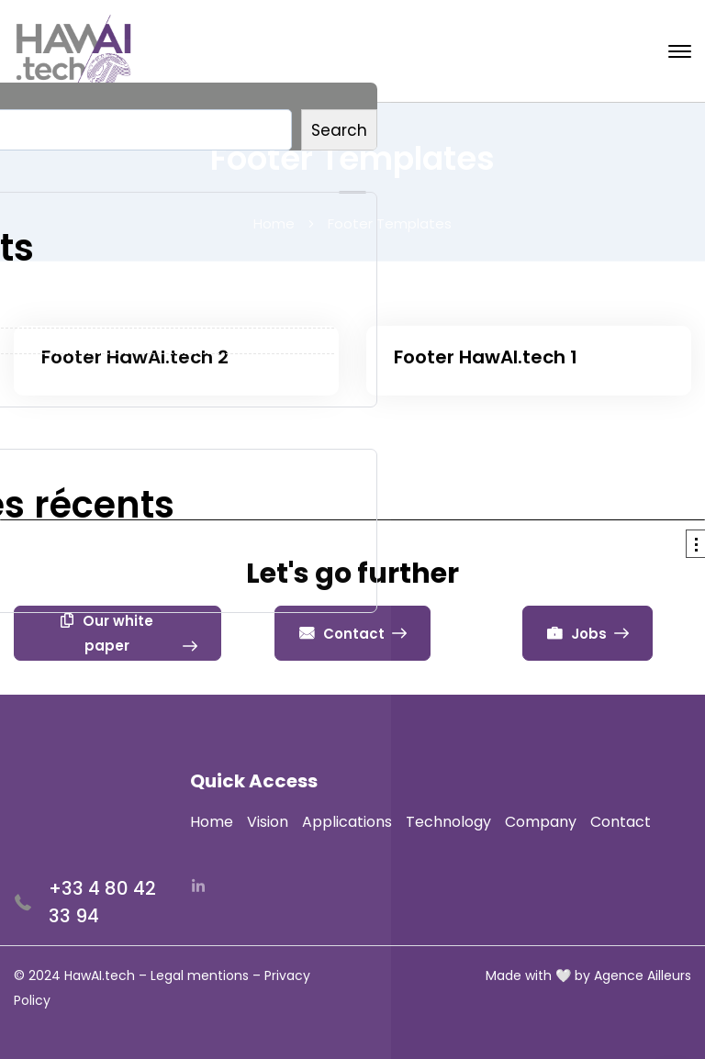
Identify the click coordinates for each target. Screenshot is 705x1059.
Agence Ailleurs (642, 975)
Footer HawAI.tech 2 (135, 357)
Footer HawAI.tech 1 (485, 357)
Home (274, 223)
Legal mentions (200, 975)
